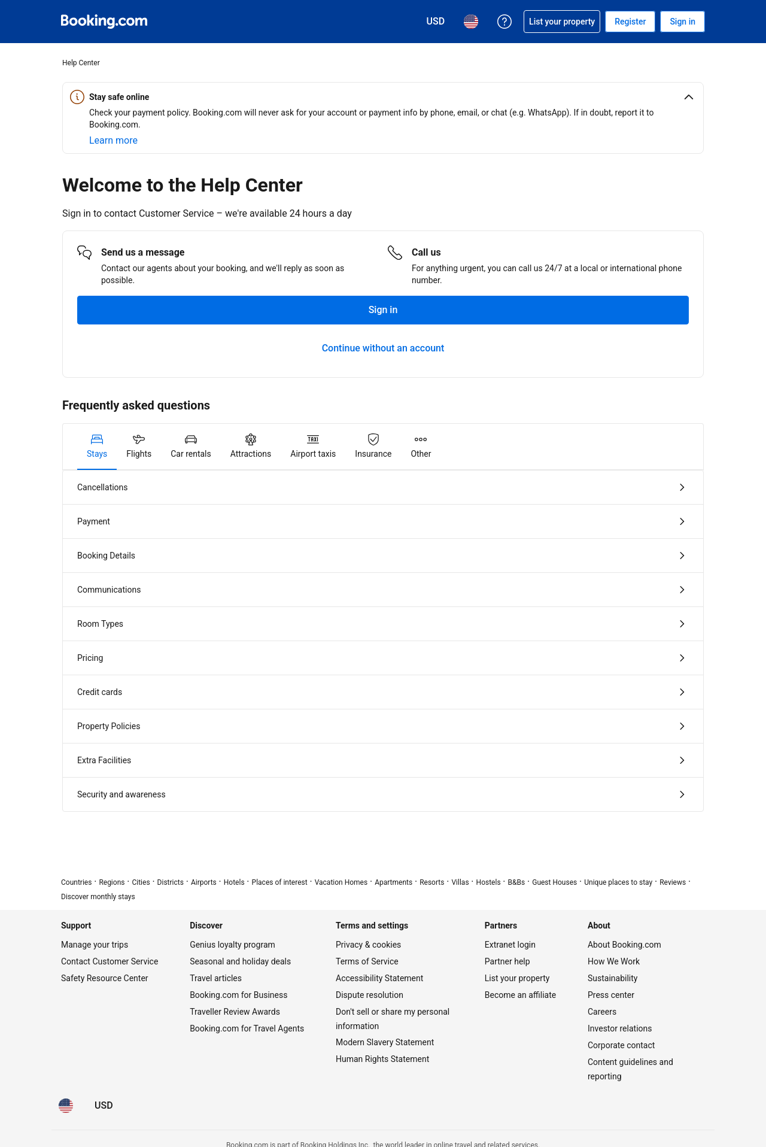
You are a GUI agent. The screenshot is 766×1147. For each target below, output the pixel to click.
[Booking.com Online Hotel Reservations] (104, 21)
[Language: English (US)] (65, 1105)
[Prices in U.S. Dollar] (103, 1105)
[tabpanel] (383, 641)
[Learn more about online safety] (113, 140)
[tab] (97, 446)
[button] (383, 97)
